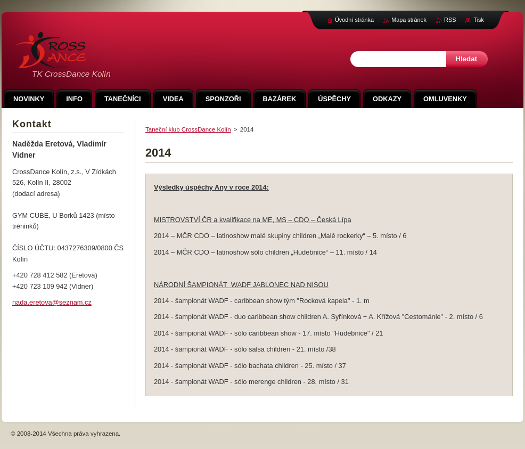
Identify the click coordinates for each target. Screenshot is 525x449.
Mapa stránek (408, 20)
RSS (450, 20)
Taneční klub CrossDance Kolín (188, 129)
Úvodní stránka (354, 20)
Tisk (478, 20)
